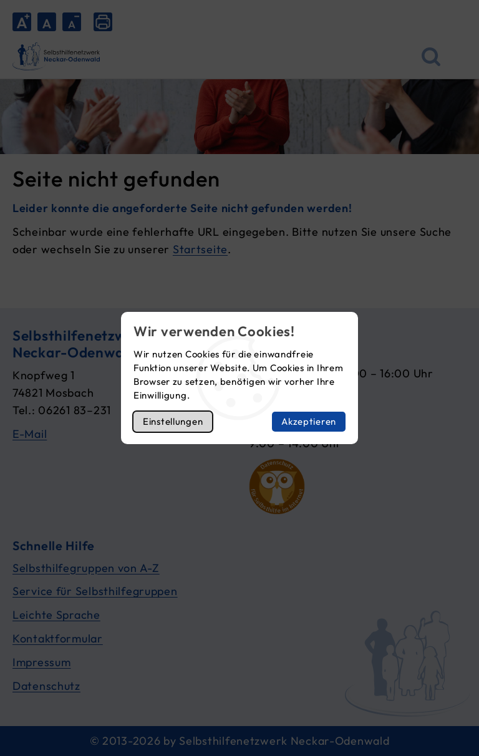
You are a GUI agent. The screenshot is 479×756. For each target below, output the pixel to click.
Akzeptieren (308, 421)
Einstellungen (173, 421)
